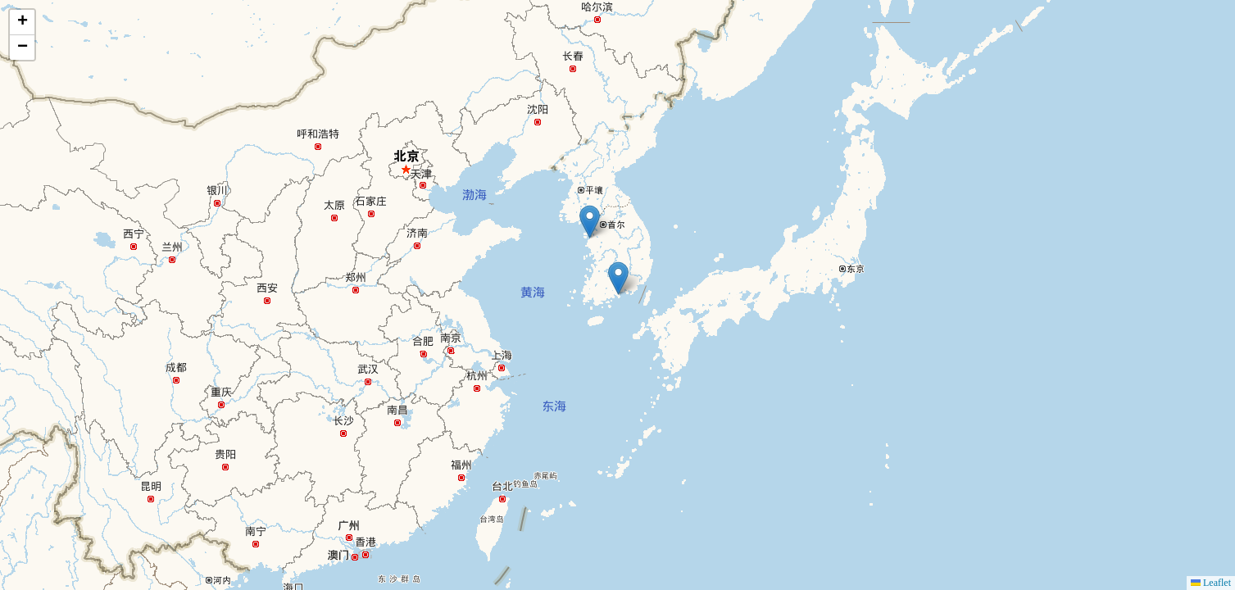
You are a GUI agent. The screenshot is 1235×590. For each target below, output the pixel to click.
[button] (589, 221)
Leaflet (1211, 582)
